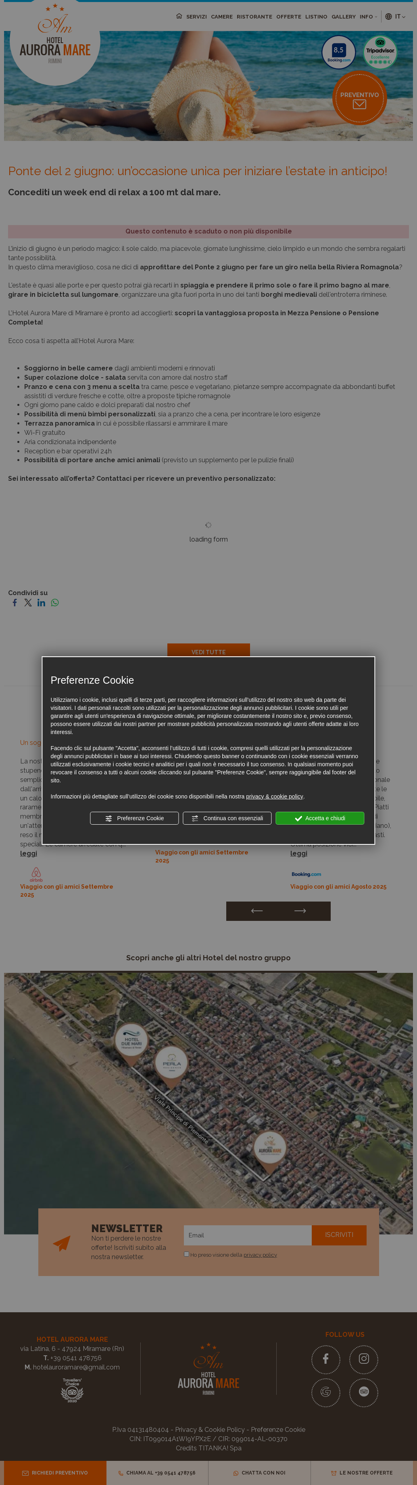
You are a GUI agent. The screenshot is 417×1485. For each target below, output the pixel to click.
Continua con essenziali (227, 818)
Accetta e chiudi (320, 818)
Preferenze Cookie (134, 818)
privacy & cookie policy (274, 796)
